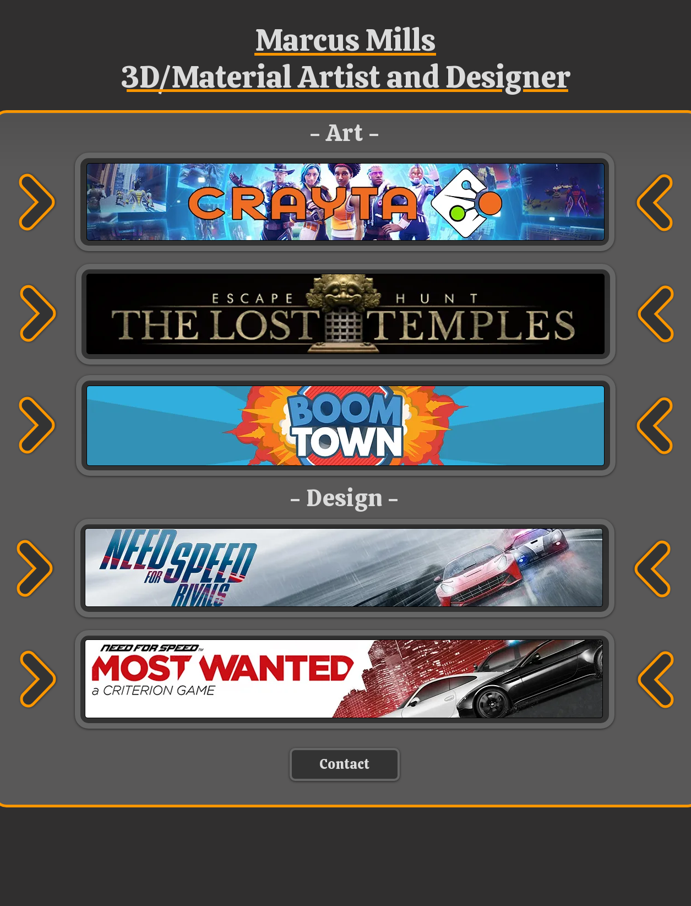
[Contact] (345, 764)
